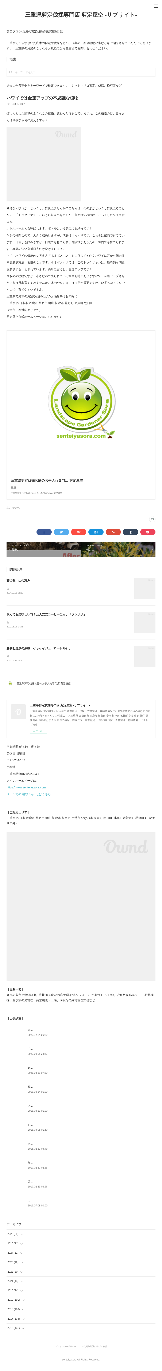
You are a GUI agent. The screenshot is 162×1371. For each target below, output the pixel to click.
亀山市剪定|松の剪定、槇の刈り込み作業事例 (53, 1167)
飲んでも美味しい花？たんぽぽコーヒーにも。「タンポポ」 (46, 618)
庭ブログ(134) (13, 512)
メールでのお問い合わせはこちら (29, 799)
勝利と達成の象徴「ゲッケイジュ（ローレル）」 (39, 652)
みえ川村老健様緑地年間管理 (44, 1148)
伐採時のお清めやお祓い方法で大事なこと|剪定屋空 (57, 1186)
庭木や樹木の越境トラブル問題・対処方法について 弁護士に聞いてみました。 (73, 1072)
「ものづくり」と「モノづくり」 (47, 1053)
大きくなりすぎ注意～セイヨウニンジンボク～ (54, 1205)
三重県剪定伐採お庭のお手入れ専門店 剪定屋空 (45, 688)
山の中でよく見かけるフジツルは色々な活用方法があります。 (42, 592)
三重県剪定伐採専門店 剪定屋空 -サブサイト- (81, 15)
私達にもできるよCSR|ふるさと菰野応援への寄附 (56, 1091)
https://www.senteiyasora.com (26, 792)
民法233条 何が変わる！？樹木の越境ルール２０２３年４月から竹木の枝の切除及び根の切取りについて (87, 1034)
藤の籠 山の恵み (18, 584)
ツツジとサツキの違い (40, 1110)
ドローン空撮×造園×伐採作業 (44, 1129)
